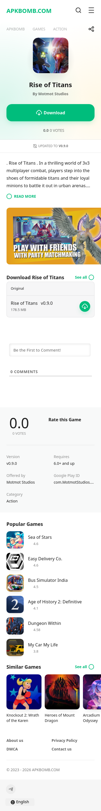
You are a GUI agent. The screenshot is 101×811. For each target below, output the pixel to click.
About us (14, 740)
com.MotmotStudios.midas (74, 482)
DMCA (12, 749)
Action (12, 501)
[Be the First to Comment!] (49, 349)
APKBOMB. (29, 10)
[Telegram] (10, 789)
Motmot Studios (20, 482)
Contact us (62, 749)
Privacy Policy (64, 740)
